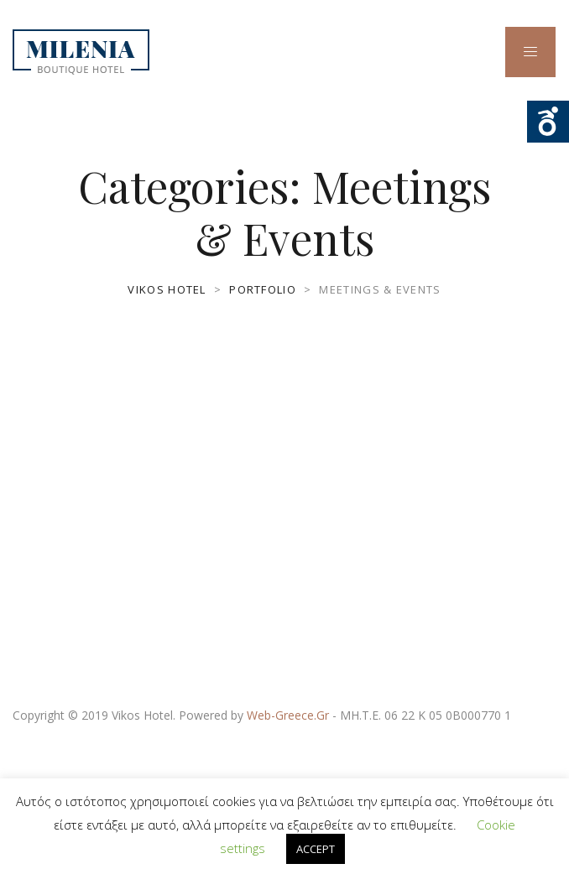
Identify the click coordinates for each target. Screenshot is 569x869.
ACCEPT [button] (315, 848)
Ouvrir (548, 122)
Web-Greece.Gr (288, 715)
